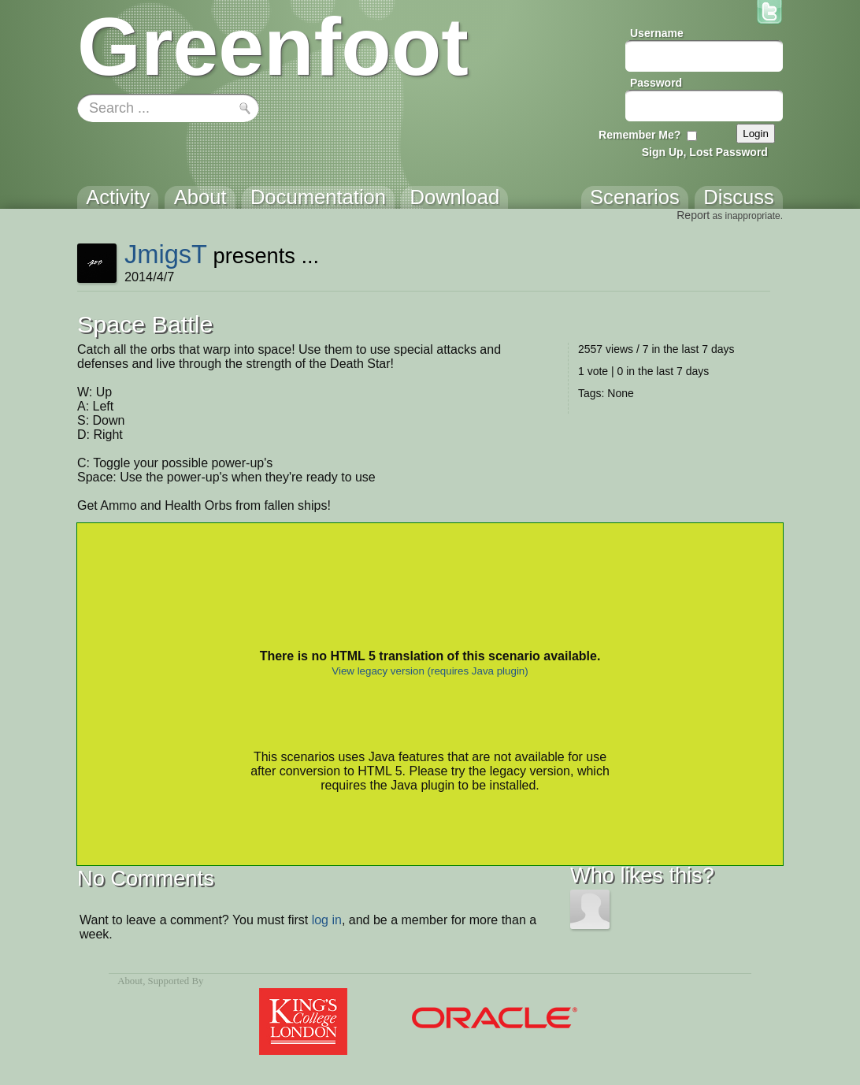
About (130, 981)
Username (657, 33)
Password (656, 82)
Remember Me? (639, 134)
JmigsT (165, 254)
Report (693, 215)
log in (327, 920)
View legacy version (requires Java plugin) (430, 671)
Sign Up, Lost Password (705, 152)
